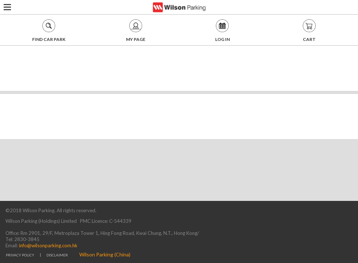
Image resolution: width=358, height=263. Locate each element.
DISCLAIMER (57, 255)
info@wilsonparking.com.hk (47, 245)
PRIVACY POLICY (20, 255)
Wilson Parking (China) (104, 254)
